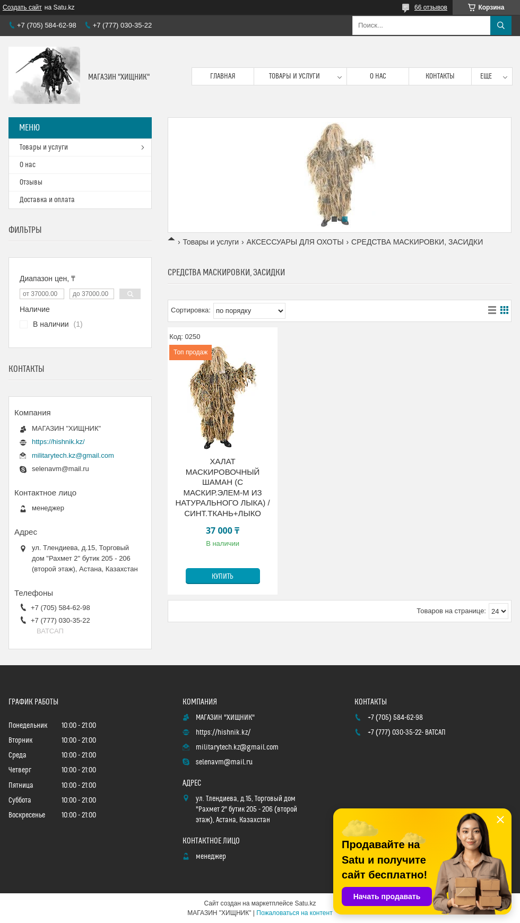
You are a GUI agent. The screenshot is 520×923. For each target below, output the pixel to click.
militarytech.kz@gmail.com (73, 455)
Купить (222, 576)
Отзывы (31, 182)
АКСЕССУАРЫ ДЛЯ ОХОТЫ (295, 242)
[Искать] (501, 25)
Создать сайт (22, 7)
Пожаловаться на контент (294, 913)
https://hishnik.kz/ (58, 442)
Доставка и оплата (47, 200)
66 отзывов (430, 7)
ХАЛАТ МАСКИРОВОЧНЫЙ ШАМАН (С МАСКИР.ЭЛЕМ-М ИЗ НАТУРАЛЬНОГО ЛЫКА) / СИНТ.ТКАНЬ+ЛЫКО (222, 487)
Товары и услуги (294, 76)
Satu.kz (305, 903)
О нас (378, 76)
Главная (223, 76)
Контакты (440, 76)
